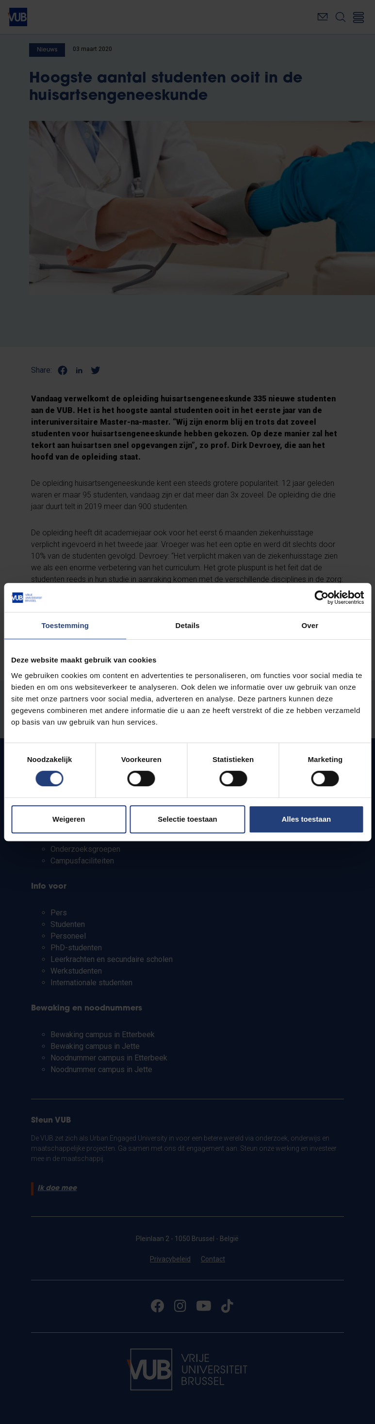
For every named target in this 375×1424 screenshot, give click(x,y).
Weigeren (68, 819)
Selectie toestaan (187, 819)
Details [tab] (188, 625)
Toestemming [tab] (65, 625)
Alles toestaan (306, 819)
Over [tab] (310, 625)
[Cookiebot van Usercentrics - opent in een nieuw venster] (321, 597)
